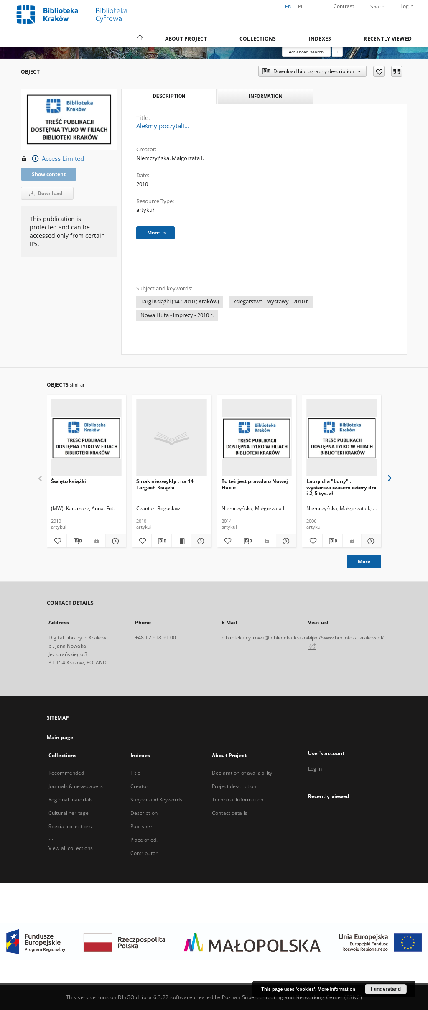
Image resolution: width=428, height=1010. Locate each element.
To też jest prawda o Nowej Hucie (255, 484)
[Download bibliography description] (77, 541)
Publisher (141, 826)
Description (144, 813)
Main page (60, 737)
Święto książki (68, 481)
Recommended (66, 772)
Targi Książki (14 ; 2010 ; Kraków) (179, 301)
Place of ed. (144, 839)
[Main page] (139, 38)
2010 (142, 184)
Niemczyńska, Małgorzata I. (170, 158)
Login (406, 6)
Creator (139, 786)
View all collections (70, 848)
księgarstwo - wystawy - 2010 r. (271, 301)
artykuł (145, 210)
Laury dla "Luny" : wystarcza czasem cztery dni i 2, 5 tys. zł (341, 487)
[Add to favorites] (379, 71)
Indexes (320, 38)
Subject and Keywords (156, 799)
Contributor (144, 853)
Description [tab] (169, 96)
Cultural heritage (68, 813)
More (364, 561)
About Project (186, 38)
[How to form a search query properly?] (337, 52)
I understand (386, 989)
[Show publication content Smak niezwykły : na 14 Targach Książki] (181, 541)
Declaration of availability (242, 772)
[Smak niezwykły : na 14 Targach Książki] (171, 438)
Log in (315, 768)
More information (336, 989)
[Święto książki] (86, 438)
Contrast (344, 6)
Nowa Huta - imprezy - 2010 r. (177, 315)
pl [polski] (301, 6)
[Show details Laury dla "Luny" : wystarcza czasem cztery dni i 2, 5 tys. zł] (370, 541)
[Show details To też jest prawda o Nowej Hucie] (285, 541)
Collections (257, 38)
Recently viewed (388, 38)
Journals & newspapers (75, 786)
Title (135, 772)
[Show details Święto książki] (114, 541)
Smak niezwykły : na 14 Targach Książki (165, 484)
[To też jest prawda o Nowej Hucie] (257, 438)
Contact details (229, 813)
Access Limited (52, 158)
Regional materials (70, 799)
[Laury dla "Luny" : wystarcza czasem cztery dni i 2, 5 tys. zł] (342, 438)
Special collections (70, 826)
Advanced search (306, 52)
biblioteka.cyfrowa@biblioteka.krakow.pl (269, 637)
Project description (234, 786)
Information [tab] (266, 96)
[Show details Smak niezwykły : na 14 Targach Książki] (199, 541)
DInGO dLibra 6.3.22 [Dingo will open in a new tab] (143, 997)
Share (377, 6)
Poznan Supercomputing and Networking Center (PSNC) (292, 997)
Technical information (238, 799)
